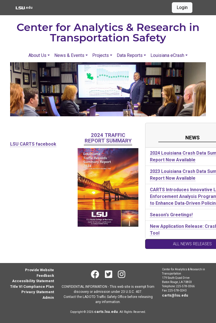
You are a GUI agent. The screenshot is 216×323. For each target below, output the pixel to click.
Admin (48, 297)
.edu (24, 7)
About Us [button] (37, 55)
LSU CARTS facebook (33, 144)
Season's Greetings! (171, 214)
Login (182, 7)
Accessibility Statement (33, 281)
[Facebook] (95, 274)
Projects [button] (100, 55)
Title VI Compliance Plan (32, 286)
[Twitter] (108, 274)
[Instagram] (121, 274)
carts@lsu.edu (175, 295)
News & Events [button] (69, 55)
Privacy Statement (37, 292)
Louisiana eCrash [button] (167, 55)
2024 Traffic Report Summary (108, 138)
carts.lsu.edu (106, 311)
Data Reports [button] (130, 55)
